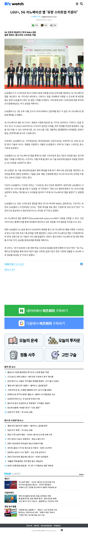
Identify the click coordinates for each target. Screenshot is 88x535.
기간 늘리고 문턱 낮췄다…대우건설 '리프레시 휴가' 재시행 (30, 376)
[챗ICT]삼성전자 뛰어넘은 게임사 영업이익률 (25, 443)
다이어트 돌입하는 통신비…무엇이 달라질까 (34, 484)
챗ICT (7, 478)
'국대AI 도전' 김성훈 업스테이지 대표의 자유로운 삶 (37, 487)
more (81, 474)
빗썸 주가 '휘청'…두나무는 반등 (20, 412)
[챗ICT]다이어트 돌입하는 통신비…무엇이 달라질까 (27, 456)
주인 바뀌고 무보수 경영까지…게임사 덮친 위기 (26, 439)
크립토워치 (9, 492)
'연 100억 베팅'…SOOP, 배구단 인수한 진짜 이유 (36, 482)
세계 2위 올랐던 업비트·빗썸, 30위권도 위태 (34, 496)
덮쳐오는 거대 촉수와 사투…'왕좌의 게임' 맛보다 (36, 512)
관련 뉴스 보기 (9, 269)
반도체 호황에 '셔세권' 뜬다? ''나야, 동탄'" (24, 407)
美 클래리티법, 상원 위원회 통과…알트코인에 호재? (37, 498)
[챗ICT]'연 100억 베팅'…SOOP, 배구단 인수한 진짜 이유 (29, 434)
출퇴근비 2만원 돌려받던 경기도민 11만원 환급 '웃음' (28, 372)
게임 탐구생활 (10, 506)
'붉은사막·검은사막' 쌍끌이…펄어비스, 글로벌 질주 (27, 385)
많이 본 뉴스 (10, 366)
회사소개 (29, 526)
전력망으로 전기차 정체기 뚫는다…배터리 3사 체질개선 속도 (31, 394)
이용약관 (36, 526)
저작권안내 (56, 526)
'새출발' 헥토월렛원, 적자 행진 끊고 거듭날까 (25, 461)
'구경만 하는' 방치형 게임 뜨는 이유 (31, 515)
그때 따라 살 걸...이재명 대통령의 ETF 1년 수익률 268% (29, 389)
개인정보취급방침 (46, 526)
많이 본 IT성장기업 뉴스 (13, 420)
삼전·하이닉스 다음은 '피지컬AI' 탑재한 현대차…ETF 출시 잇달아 (33, 381)
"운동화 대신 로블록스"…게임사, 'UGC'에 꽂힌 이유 (37, 510)
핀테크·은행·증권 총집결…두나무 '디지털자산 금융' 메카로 (30, 465)
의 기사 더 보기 (14, 264)
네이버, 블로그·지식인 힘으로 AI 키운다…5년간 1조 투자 (29, 447)
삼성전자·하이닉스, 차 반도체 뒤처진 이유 (23, 398)
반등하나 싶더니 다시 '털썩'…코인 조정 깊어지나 (26, 452)
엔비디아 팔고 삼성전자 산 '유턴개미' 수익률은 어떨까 (28, 403)
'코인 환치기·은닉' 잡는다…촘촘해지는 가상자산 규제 (38, 501)
